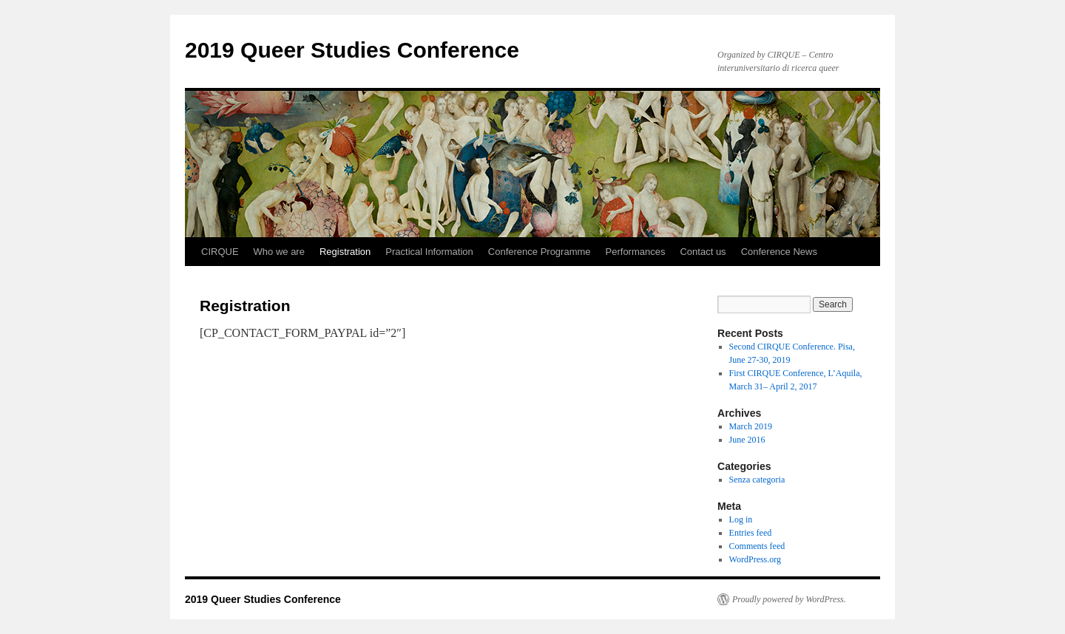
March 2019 (750, 426)
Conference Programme (539, 251)
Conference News (779, 251)
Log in (741, 519)
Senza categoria (757, 479)
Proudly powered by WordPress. (789, 599)
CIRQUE (220, 251)
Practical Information (429, 251)
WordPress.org (755, 559)
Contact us (703, 251)
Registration (345, 251)
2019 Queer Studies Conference (352, 50)
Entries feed (750, 533)
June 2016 (747, 439)
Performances (636, 251)
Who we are (279, 251)
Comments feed (757, 546)
